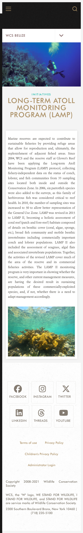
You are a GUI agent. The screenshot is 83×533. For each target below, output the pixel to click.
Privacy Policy (54, 442)
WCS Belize (15, 36)
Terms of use (28, 442)
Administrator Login (41, 465)
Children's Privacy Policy (41, 454)
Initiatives (41, 94)
